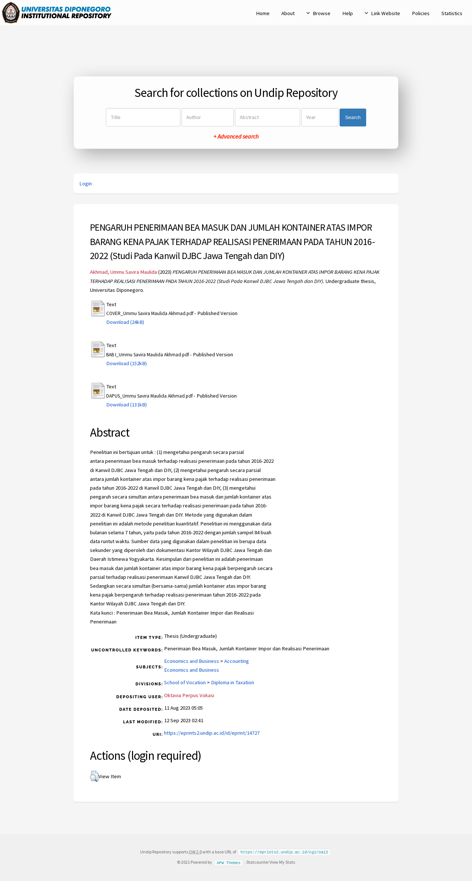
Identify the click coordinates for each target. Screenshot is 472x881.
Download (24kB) (125, 322)
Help (347, 13)
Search (353, 117)
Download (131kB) (126, 404)
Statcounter (257, 861)
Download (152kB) (126, 363)
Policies (421, 13)
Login (85, 183)
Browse (321, 13)
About (288, 13)
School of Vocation (185, 682)
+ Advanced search (236, 136)
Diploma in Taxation (232, 682)
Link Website (385, 13)
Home (263, 13)
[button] (94, 776)
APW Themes (228, 861)
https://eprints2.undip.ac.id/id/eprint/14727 (212, 733)
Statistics (451, 13)
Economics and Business (191, 661)
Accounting (236, 661)
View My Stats (282, 861)
